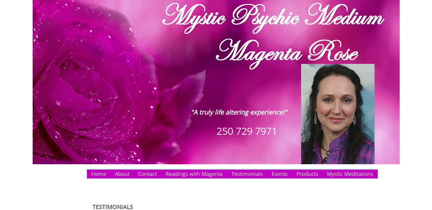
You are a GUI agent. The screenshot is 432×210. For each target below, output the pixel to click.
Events (280, 173)
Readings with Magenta (194, 173)
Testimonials (247, 173)
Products (307, 173)
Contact (147, 173)
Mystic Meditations (350, 173)
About (122, 173)
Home (98, 173)
